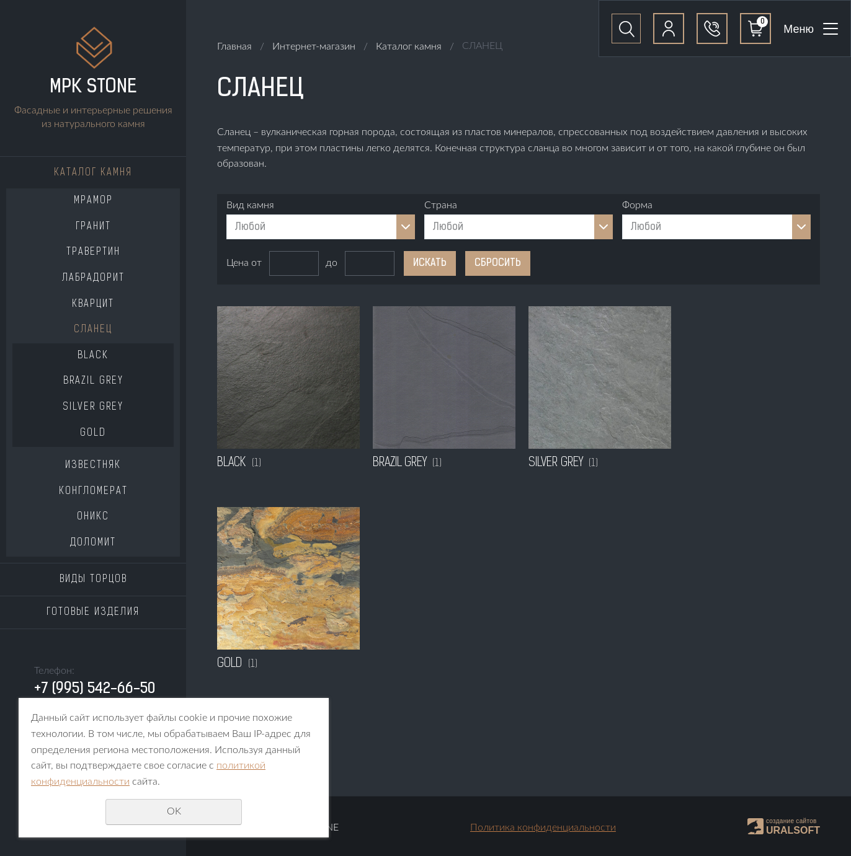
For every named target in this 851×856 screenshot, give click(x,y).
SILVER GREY (93, 407)
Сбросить (498, 263)
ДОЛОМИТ (93, 543)
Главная (234, 46)
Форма (637, 205)
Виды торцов (93, 580)
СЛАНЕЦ (93, 330)
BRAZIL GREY (93, 381)
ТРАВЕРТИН (93, 252)
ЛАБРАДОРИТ (93, 278)
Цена (237, 263)
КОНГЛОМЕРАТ (93, 491)
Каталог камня (93, 173)
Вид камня (250, 205)
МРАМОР (93, 201)
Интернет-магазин (313, 46)
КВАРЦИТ (93, 304)
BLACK (93, 356)
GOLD (93, 433)
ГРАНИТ (93, 227)
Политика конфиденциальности (543, 827)
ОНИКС (93, 517)
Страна (440, 205)
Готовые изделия (93, 612)
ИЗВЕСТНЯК (93, 465)
